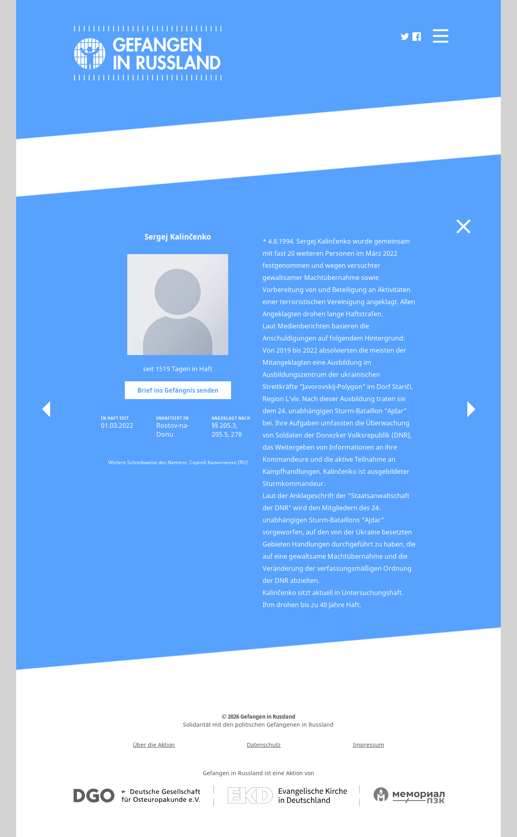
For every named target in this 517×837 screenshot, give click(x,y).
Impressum (368, 745)
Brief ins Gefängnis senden (178, 390)
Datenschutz (264, 745)
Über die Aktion (154, 745)
